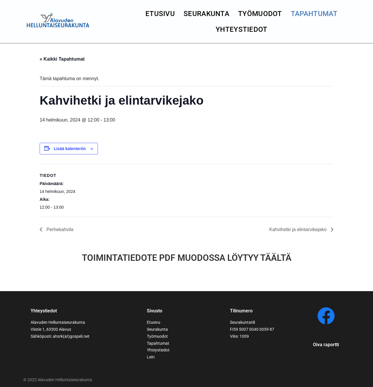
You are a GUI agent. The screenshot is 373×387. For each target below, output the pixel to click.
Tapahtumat (314, 14)
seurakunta (206, 14)
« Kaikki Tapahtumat (62, 59)
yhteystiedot (242, 29)
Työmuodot (260, 14)
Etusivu (160, 14)
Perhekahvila (59, 229)
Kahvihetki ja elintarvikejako (298, 229)
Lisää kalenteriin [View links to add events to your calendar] (70, 148)
